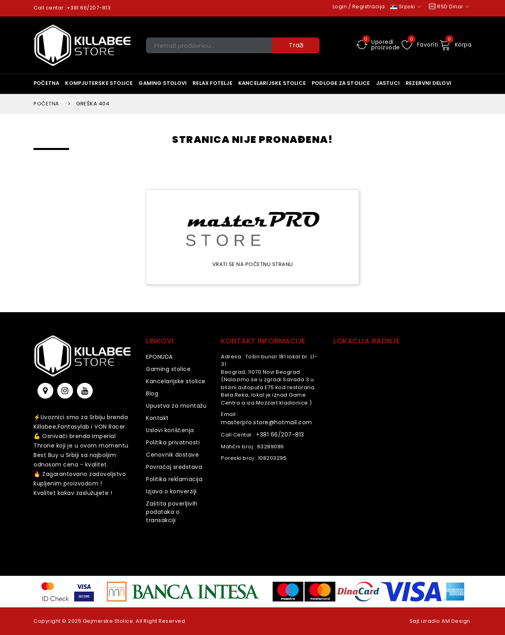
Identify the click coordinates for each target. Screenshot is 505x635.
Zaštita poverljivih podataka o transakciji (172, 512)
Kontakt (157, 418)
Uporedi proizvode (378, 44)
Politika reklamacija (174, 479)
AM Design (455, 621)
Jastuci (388, 83)
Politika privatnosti (173, 442)
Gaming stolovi (162, 83)
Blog (152, 393)
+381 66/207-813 (89, 7)
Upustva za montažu (176, 406)
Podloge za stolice (341, 83)
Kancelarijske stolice (176, 381)
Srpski (405, 6)
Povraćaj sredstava (174, 467)
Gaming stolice (168, 369)
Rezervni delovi (428, 83)
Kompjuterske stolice (99, 83)
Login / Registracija (359, 6)
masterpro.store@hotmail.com (266, 422)
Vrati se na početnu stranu (252, 264)
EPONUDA (159, 357)
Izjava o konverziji (171, 491)
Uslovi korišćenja (170, 430)
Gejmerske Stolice (108, 621)
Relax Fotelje (212, 83)
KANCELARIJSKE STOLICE (272, 83)
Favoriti (420, 44)
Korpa (455, 44)
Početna (46, 83)
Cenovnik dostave (172, 455)
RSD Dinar (448, 6)
